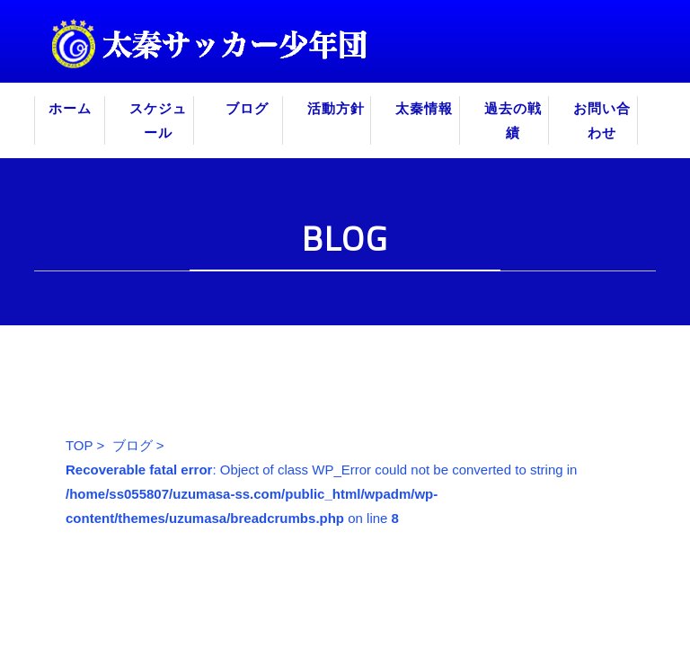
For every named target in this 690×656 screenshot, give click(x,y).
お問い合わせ (602, 120)
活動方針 (336, 108)
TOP (79, 445)
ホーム (70, 108)
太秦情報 (424, 108)
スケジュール (158, 120)
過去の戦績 (513, 120)
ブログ (247, 108)
